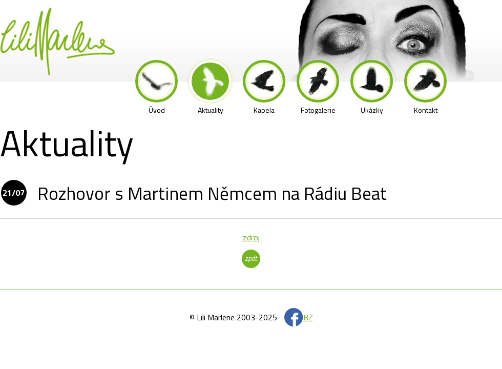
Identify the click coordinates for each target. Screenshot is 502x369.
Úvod (156, 87)
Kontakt (425, 87)
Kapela (264, 87)
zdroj (251, 237)
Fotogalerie (318, 87)
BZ (308, 317)
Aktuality (210, 87)
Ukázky (371, 87)
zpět (251, 258)
